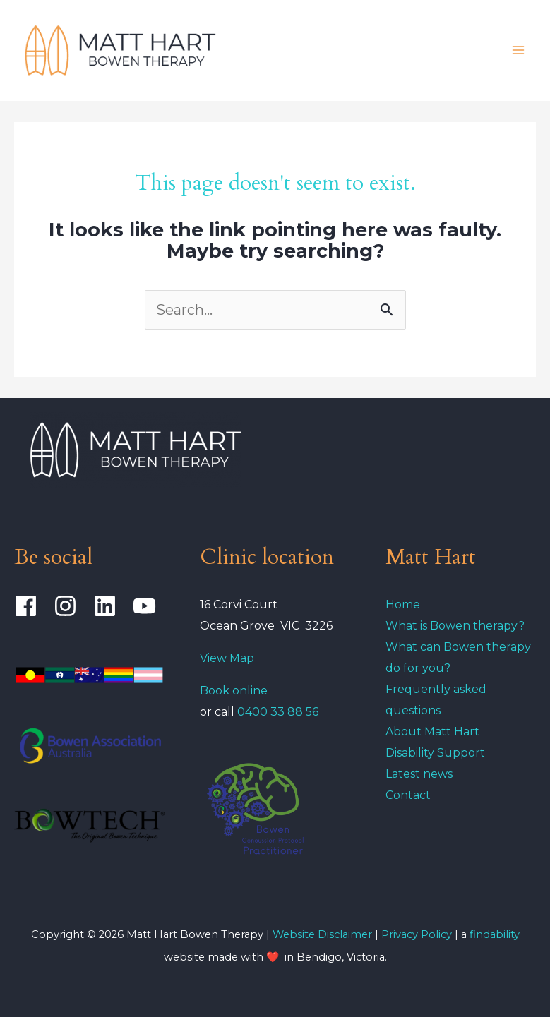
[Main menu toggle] (518, 50)
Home (402, 604)
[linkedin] (111, 606)
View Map (227, 658)
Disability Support (435, 752)
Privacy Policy (418, 934)
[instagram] (72, 606)
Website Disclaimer (322, 934)
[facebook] (32, 606)
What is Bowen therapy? (455, 625)
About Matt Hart (432, 731)
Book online (234, 690)
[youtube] (148, 606)
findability (495, 934)
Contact (408, 795)
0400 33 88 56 (277, 711)
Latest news (419, 774)
